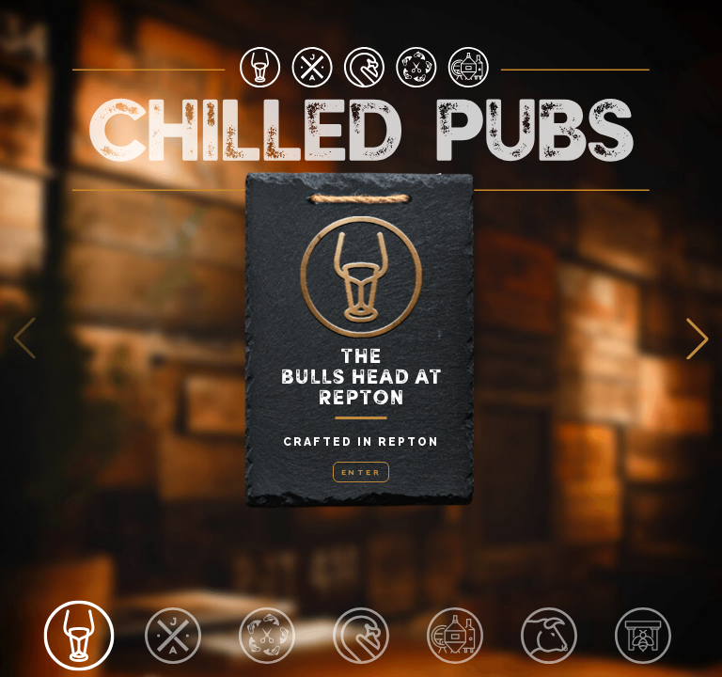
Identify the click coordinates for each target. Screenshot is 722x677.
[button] (697, 338)
